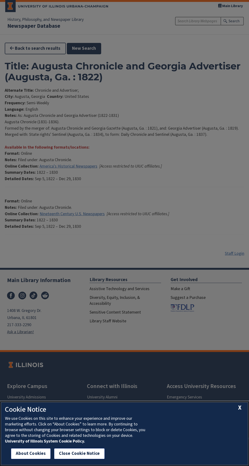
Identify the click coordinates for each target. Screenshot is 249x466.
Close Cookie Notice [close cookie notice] (79, 453)
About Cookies (31, 453)
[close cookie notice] (239, 407)
